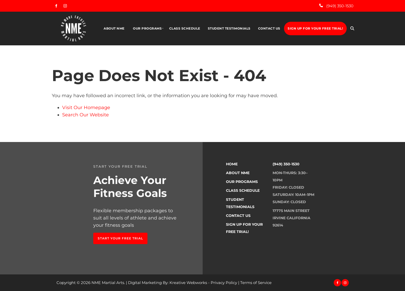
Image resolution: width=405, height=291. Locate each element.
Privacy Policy (224, 282)
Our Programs (147, 28)
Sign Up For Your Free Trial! (315, 28)
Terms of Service (256, 282)
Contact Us (269, 28)
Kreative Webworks (188, 282)
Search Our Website (85, 115)
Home (232, 164)
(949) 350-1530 (286, 164)
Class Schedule (184, 28)
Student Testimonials (229, 28)
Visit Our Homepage (86, 107)
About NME (114, 28)
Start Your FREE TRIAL (116, 236)
